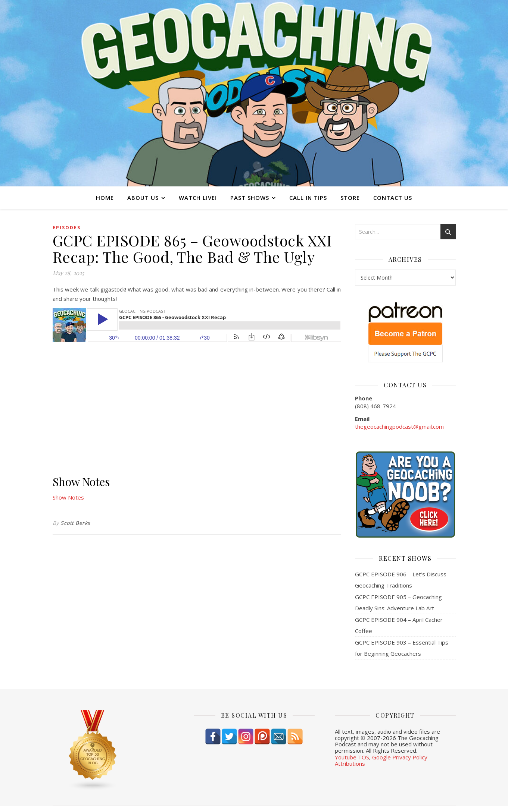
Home (105, 197)
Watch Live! (198, 197)
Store (350, 197)
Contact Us (392, 197)
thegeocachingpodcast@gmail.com (399, 426)
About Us (143, 197)
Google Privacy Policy (399, 757)
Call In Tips (308, 197)
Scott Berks (75, 522)
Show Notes (68, 497)
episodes (67, 227)
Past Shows (249, 197)
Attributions (350, 763)
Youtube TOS (352, 757)
